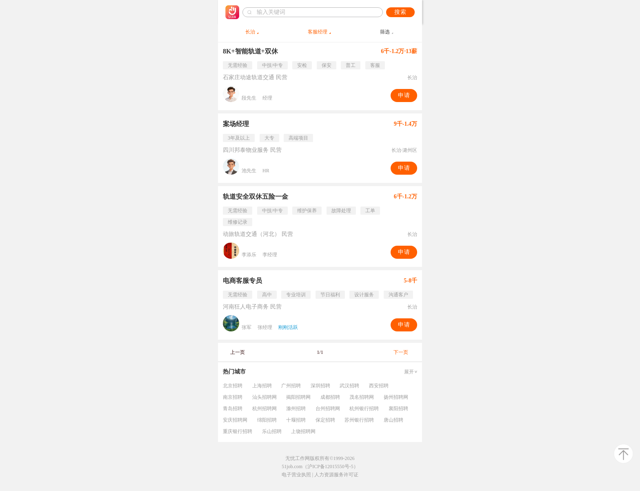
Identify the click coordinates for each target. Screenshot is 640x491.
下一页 (400, 352)
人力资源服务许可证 (336, 475)
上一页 (237, 352)
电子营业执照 (296, 475)
